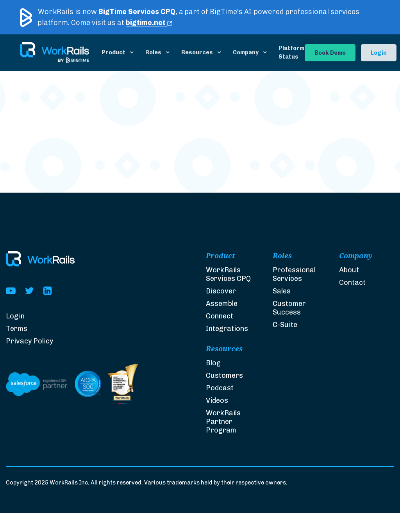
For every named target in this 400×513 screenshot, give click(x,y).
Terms (16, 328)
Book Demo (330, 52)
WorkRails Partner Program (223, 422)
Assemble (222, 303)
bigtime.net (149, 22)
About (349, 270)
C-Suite (285, 325)
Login (379, 52)
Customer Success (289, 308)
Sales (282, 291)
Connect (219, 316)
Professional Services (294, 274)
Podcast (220, 388)
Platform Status (291, 52)
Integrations (227, 328)
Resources (197, 52)
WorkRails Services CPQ (228, 274)
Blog (213, 363)
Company (246, 52)
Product (113, 52)
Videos (217, 401)
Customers (224, 376)
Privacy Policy (29, 341)
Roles (153, 52)
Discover (221, 291)
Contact (352, 283)
